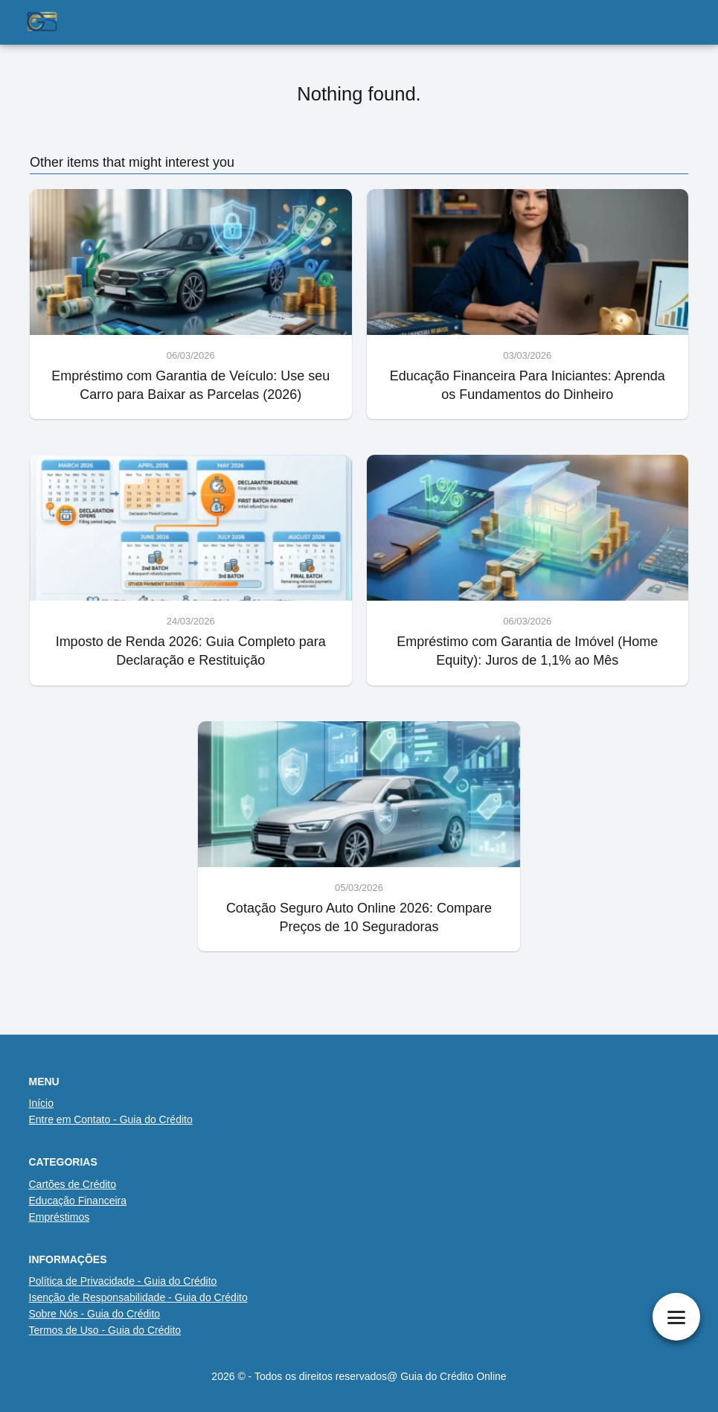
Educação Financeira (78, 1201)
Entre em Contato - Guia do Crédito (111, 1119)
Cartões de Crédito (73, 1184)
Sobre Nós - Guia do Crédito (95, 1314)
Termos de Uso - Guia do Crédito (105, 1330)
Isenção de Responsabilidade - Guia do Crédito (138, 1297)
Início (41, 1103)
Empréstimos (59, 1217)
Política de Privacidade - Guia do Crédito (123, 1281)
